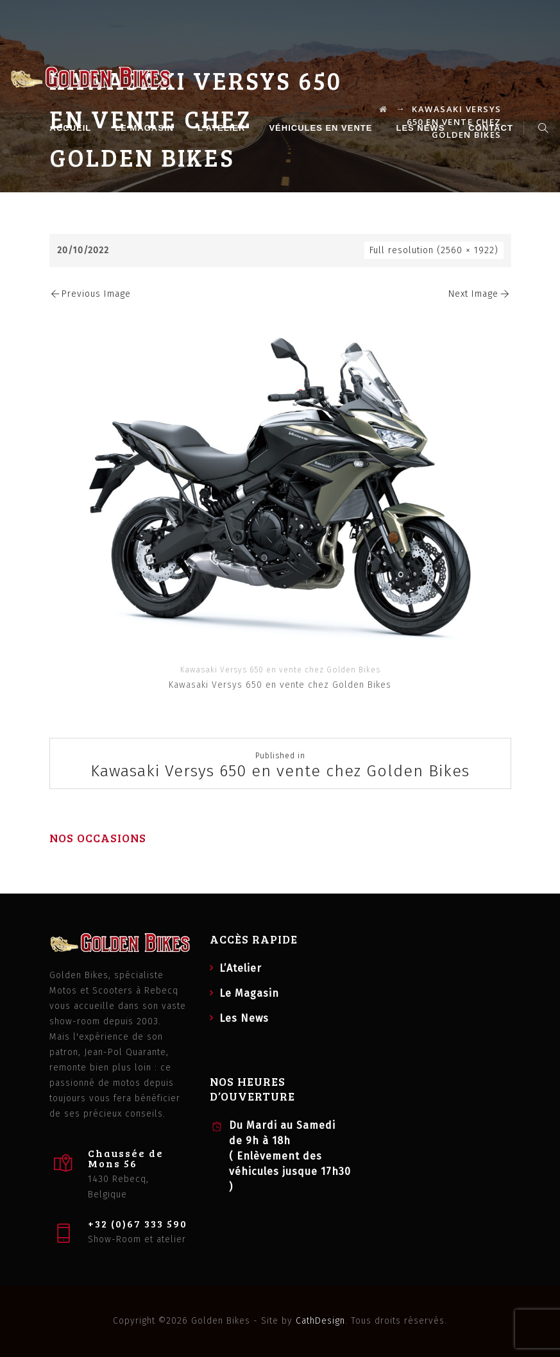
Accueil (72, 128)
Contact (492, 128)
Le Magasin (146, 128)
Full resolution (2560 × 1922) (433, 250)
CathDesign (320, 1320)
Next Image (479, 293)
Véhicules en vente (322, 128)
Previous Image (90, 293)
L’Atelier (223, 128)
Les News (422, 128)
